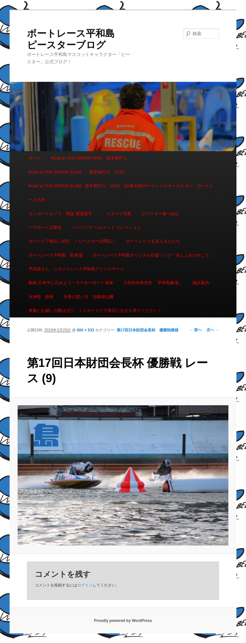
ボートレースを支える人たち (153, 241)
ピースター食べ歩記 (160, 213)
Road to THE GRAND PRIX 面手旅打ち (89, 158)
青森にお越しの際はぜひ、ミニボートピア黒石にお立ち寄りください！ (95, 310)
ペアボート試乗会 (45, 227)
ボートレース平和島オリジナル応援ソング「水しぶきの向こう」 (153, 255)
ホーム (35, 158)
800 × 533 (85, 330)
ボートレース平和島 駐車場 (56, 255)
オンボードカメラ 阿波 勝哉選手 (62, 213)
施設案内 (201, 282)
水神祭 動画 (41, 296)
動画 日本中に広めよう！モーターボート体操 (71, 282)
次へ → (213, 330)
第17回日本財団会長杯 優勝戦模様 (147, 330)
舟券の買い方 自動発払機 (88, 296)
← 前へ (195, 330)
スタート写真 (118, 213)
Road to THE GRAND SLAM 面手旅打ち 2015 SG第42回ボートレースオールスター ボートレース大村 (121, 192)
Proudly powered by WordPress (123, 620)
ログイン (85, 585)
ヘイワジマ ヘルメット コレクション (106, 227)
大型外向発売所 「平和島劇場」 (153, 282)
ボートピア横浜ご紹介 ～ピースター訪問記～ (72, 241)
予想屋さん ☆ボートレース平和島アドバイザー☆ (76, 269)
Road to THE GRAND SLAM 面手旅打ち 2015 (76, 172)
